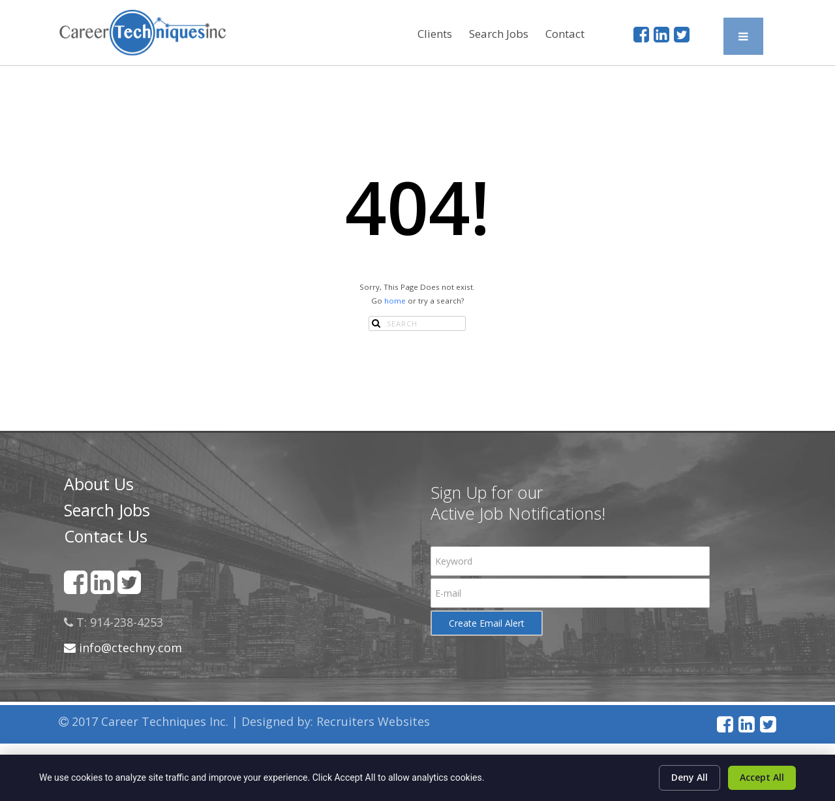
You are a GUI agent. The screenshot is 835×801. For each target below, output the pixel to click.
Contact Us (105, 536)
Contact (564, 33)
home (395, 301)
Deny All (689, 777)
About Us (99, 484)
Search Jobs (498, 33)
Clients (435, 33)
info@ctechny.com (123, 647)
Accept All (762, 777)
